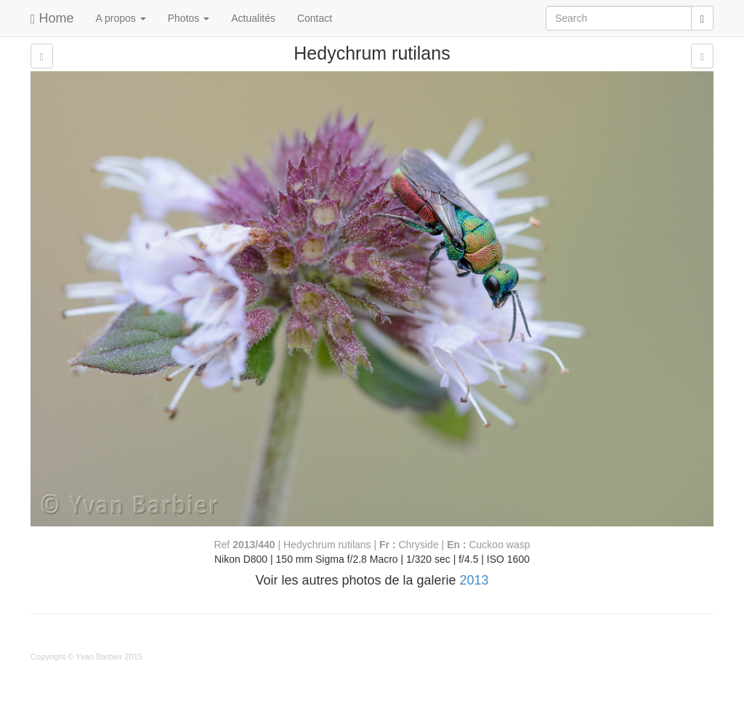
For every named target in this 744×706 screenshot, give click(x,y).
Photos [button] (188, 18)
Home (52, 18)
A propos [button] (121, 18)
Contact (314, 18)
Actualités (253, 18)
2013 (474, 580)
